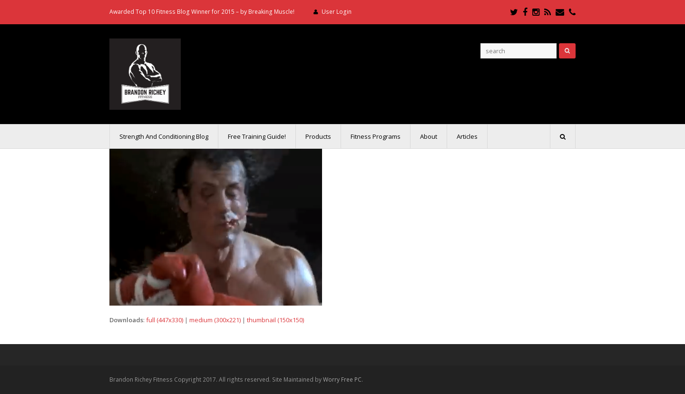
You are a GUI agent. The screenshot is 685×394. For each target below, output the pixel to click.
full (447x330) (164, 320)
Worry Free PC (342, 379)
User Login (337, 12)
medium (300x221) (215, 320)
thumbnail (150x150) (275, 320)
